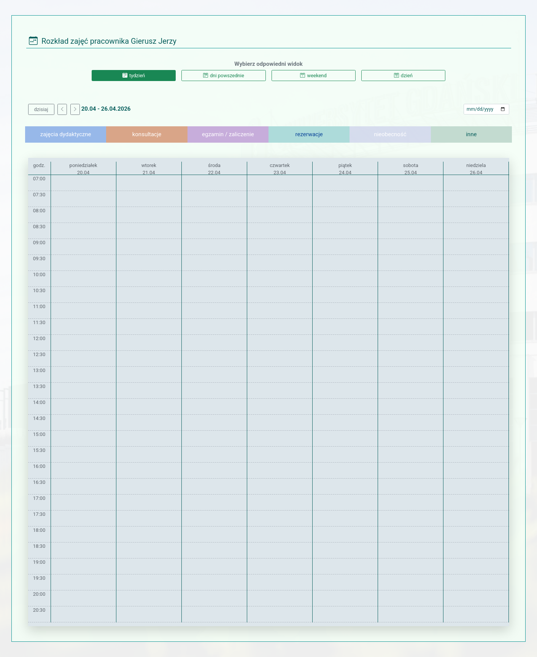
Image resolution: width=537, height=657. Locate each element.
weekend (313, 75)
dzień (403, 75)
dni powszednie (223, 75)
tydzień (133, 75)
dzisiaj (41, 109)
